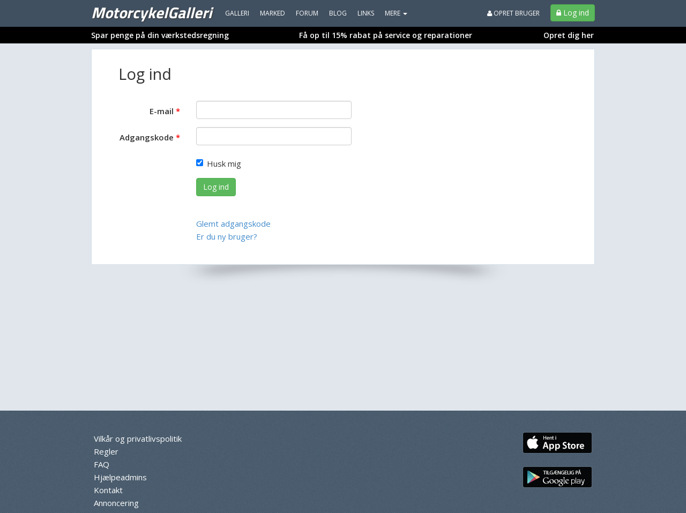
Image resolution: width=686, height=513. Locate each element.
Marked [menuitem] (272, 13)
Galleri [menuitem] (237, 13)
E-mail (162, 111)
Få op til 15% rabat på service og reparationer (385, 35)
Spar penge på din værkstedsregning (160, 35)
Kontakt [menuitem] (108, 490)
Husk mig (218, 163)
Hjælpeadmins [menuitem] (120, 477)
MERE (396, 13)
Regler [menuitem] (106, 451)
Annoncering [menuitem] (116, 502)
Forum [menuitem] (307, 13)
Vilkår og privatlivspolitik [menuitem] (138, 438)
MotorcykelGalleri (151, 12)
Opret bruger (513, 13)
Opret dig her (568, 35)
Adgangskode (147, 137)
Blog (338, 13)
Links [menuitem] (365, 13)
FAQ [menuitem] (101, 464)
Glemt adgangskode (233, 223)
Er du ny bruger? (226, 236)
